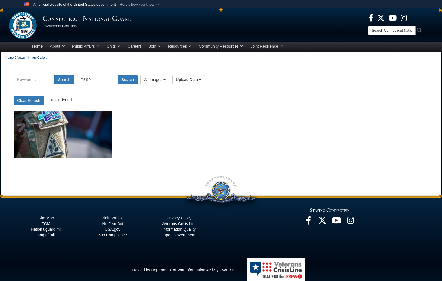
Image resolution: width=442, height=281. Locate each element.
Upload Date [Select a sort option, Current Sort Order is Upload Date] (188, 79)
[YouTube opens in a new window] (392, 17)
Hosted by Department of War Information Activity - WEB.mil (184, 270)
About (57, 46)
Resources (179, 46)
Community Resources (221, 46)
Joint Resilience (267, 46)
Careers (135, 46)
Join (155, 46)
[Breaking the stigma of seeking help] (63, 134)
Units (113, 46)
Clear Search (28, 100)
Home (37, 46)
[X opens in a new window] (380, 17)
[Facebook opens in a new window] (371, 17)
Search (64, 79)
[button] (140, 4)
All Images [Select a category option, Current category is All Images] (155, 79)
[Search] (392, 30)
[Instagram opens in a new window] (404, 17)
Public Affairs (86, 46)
